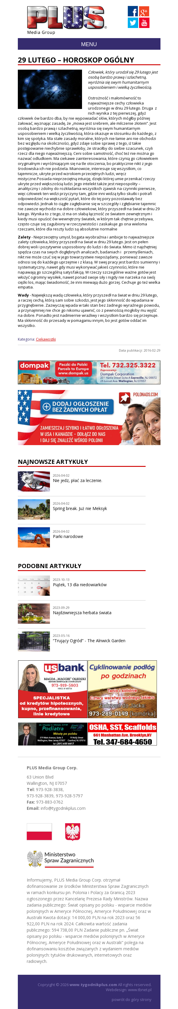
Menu (89, 44)
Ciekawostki (46, 339)
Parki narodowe (68, 536)
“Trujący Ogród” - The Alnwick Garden (89, 640)
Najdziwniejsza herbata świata (82, 612)
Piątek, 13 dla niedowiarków (80, 584)
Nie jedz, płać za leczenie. (77, 480)
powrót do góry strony (132, 999)
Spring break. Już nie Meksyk (80, 508)
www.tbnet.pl (140, 989)
